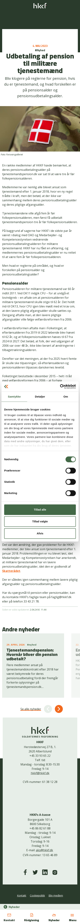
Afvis (40, 533)
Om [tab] (65, 396)
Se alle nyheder (30, 709)
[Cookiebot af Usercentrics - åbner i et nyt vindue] (60, 386)
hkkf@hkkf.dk (40, 773)
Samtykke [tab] (14, 396)
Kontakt (21, 895)
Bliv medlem (56, 895)
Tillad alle (40, 509)
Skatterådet (11, 571)
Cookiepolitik (37, 895)
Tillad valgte (40, 521)
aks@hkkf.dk (44, 850)
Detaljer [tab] (40, 396)
